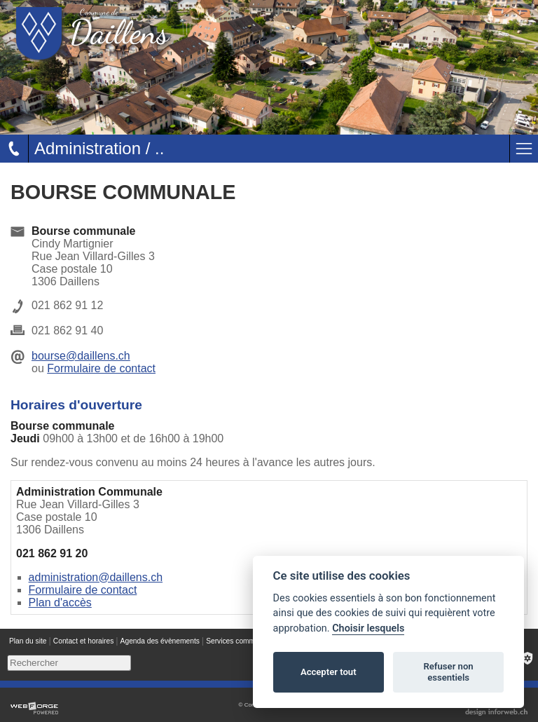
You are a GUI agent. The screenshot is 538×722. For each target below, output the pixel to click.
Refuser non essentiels (448, 672)
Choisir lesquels (368, 628)
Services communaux (240, 641)
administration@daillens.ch (96, 577)
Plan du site (27, 641)
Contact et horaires (83, 641)
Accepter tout (329, 672)
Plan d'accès (60, 602)
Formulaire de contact (101, 368)
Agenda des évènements (160, 641)
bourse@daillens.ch (81, 356)
